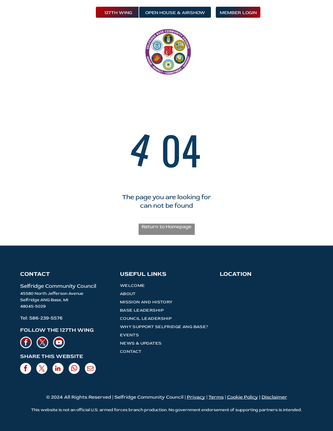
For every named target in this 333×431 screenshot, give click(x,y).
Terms (216, 397)
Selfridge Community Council (58, 286)
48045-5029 (33, 306)
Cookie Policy (242, 397)
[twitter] (42, 343)
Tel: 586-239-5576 (41, 318)
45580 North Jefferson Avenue (51, 293)
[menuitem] (81, 40)
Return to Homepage (166, 227)
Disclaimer (274, 397)
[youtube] (59, 343)
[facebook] (26, 343)
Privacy (196, 397)
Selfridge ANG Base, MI (44, 299)
